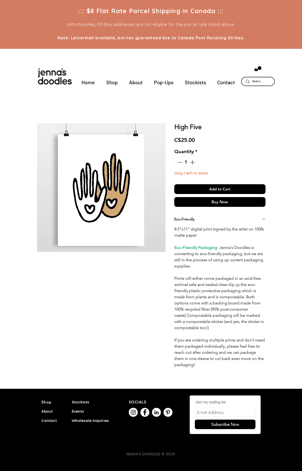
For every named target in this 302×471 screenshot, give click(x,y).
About (47, 411)
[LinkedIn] (156, 412)
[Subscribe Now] (225, 424)
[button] (257, 68)
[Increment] (193, 162)
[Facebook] (144, 412)
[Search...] (257, 81)
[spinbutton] (186, 162)
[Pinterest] (167, 412)
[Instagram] (133, 412)
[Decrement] (179, 162)
